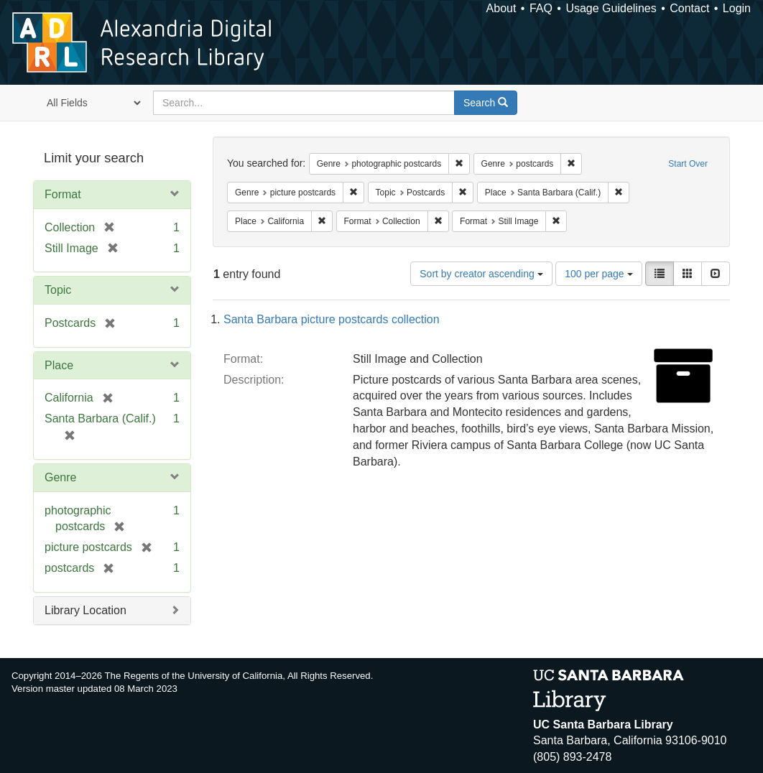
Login (737, 8)
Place (59, 365)
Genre (60, 477)
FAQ (541, 8)
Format (63, 194)
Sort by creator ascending (481, 273)
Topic (58, 290)
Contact (689, 8)
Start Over (688, 164)
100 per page (598, 273)
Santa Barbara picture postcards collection (331, 319)
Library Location (85, 610)
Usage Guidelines (610, 8)
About (501, 8)
